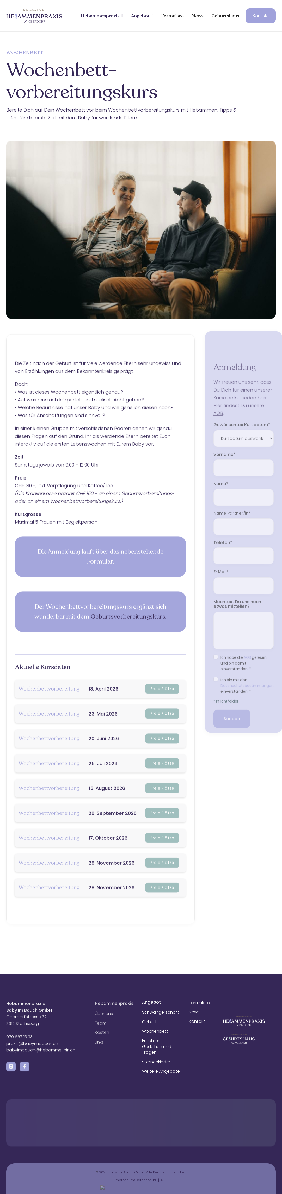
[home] (34, 16)
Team (100, 1028)
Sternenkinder (156, 1062)
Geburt (149, 1022)
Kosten (102, 1037)
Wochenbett (155, 1031)
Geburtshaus (225, 16)
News (198, 16)
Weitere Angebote (161, 1071)
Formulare (172, 16)
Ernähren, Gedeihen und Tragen (156, 1046)
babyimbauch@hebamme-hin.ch (40, 1053)
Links (99, 1047)
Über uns (104, 1018)
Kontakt (260, 16)
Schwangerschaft (160, 1012)
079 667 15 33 (20, 1040)
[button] (102, 16)
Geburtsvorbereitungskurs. (129, 639)
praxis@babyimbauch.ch (32, 1046)
